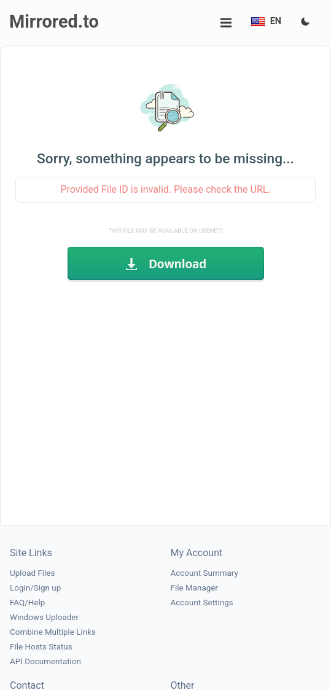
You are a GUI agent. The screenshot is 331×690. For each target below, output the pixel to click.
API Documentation (45, 661)
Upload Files (32, 573)
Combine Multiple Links (53, 632)
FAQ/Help (27, 602)
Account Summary (204, 573)
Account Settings (202, 602)
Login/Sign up (35, 587)
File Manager (194, 587)
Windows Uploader (44, 617)
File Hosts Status (41, 646)
